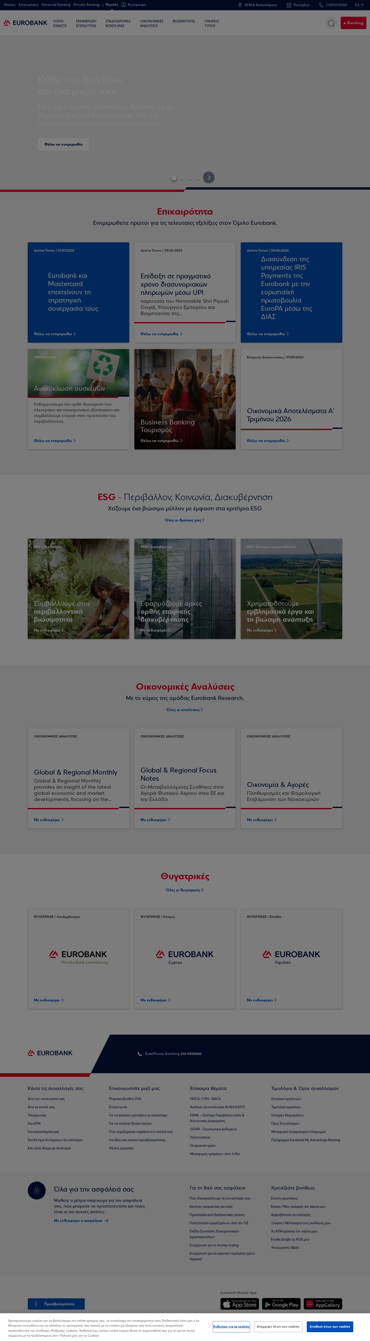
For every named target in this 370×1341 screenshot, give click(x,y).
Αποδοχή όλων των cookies (330, 1327)
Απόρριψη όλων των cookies (278, 1327)
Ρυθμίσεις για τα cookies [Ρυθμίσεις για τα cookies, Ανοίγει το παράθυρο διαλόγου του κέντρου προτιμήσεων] (231, 1327)
